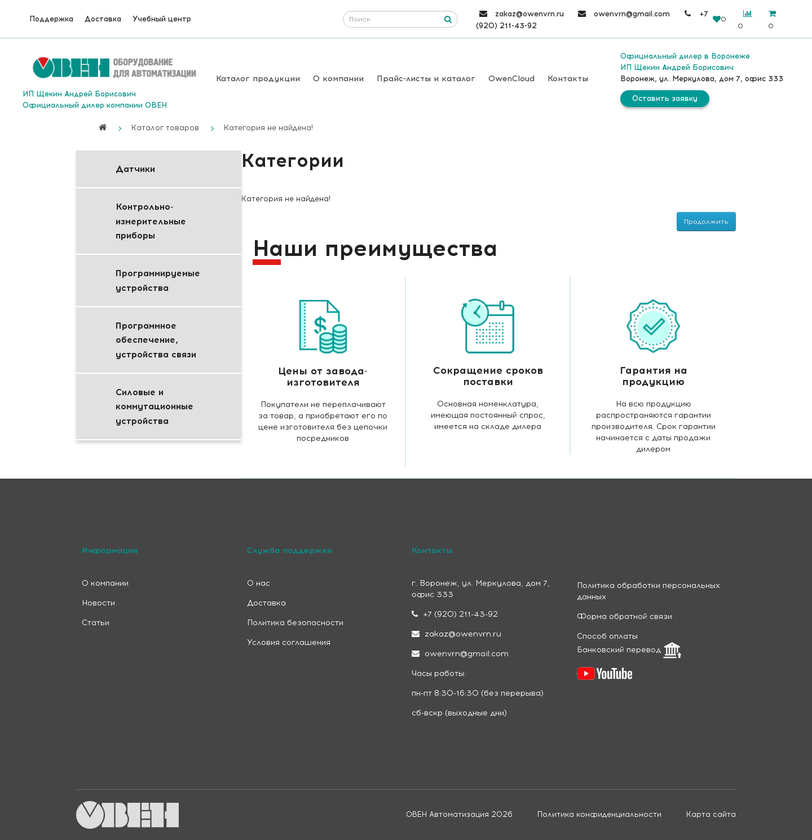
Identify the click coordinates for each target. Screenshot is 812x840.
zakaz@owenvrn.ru (456, 634)
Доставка (103, 19)
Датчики (135, 168)
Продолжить (706, 222)
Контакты (568, 78)
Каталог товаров (165, 127)
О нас (258, 583)
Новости (98, 603)
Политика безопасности (295, 622)
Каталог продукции (258, 78)
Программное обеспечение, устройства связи (156, 340)
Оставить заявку (665, 98)
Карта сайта (711, 814)
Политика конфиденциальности (599, 814)
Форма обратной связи (624, 616)
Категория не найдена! (268, 127)
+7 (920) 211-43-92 (455, 614)
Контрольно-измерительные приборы (151, 221)
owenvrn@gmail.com (460, 653)
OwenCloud (511, 78)
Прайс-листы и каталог (426, 78)
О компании (338, 78)
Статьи (95, 622)
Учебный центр (162, 19)
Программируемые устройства (158, 280)
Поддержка (51, 19)
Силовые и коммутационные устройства (154, 406)
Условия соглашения (288, 642)
